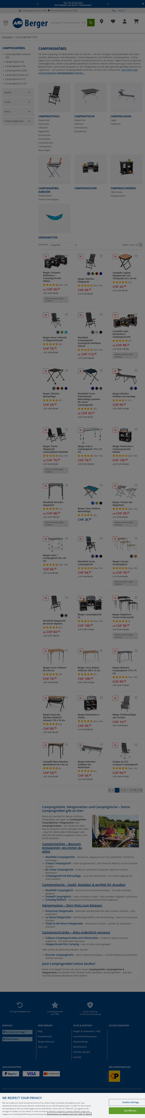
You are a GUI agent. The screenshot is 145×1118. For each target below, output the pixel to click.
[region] (72, 1105)
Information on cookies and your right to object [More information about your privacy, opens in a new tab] (69, 1114)
